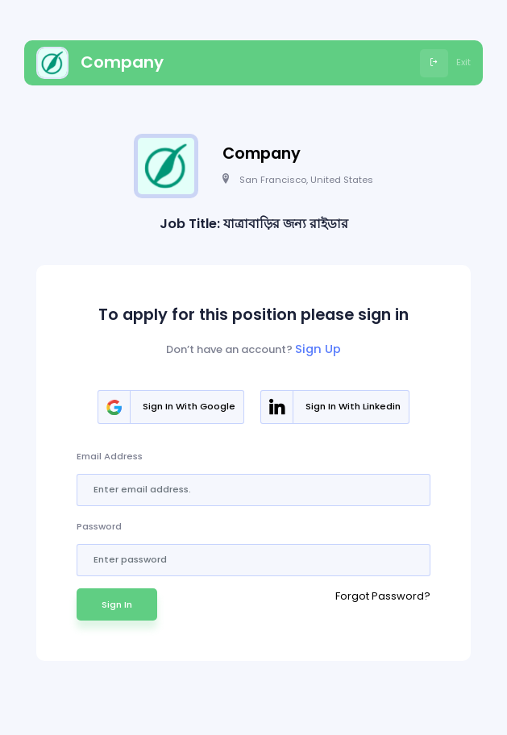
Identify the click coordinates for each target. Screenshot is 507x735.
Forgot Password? (382, 596)
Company (100, 63)
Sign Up (318, 349)
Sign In (117, 604)
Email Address (110, 456)
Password (99, 526)
